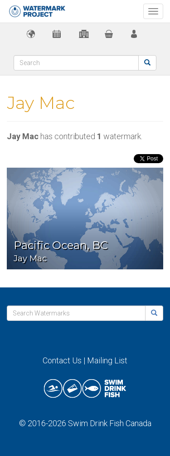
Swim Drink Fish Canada (109, 423)
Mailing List (107, 360)
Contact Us (62, 360)
